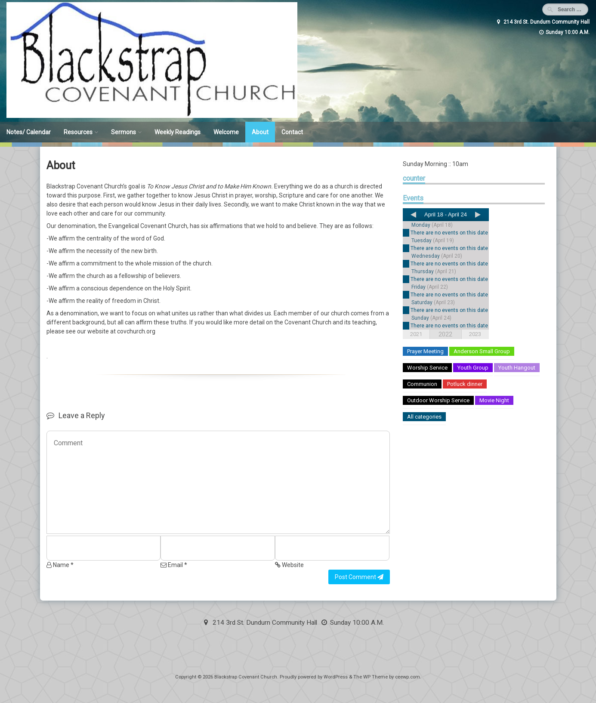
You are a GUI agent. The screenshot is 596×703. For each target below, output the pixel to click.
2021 (416, 334)
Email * (174, 564)
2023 (475, 334)
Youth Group (472, 367)
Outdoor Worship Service (438, 400)
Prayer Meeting (425, 351)
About (260, 132)
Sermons (123, 132)
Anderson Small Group (482, 351)
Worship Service (427, 367)
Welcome (226, 132)
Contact (292, 132)
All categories (424, 416)
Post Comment (359, 577)
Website (289, 564)
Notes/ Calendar (28, 132)
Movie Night (494, 400)
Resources (78, 132)
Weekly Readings (177, 132)
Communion (422, 384)
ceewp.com (407, 677)
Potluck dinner (464, 384)
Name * (60, 564)
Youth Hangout (516, 367)
